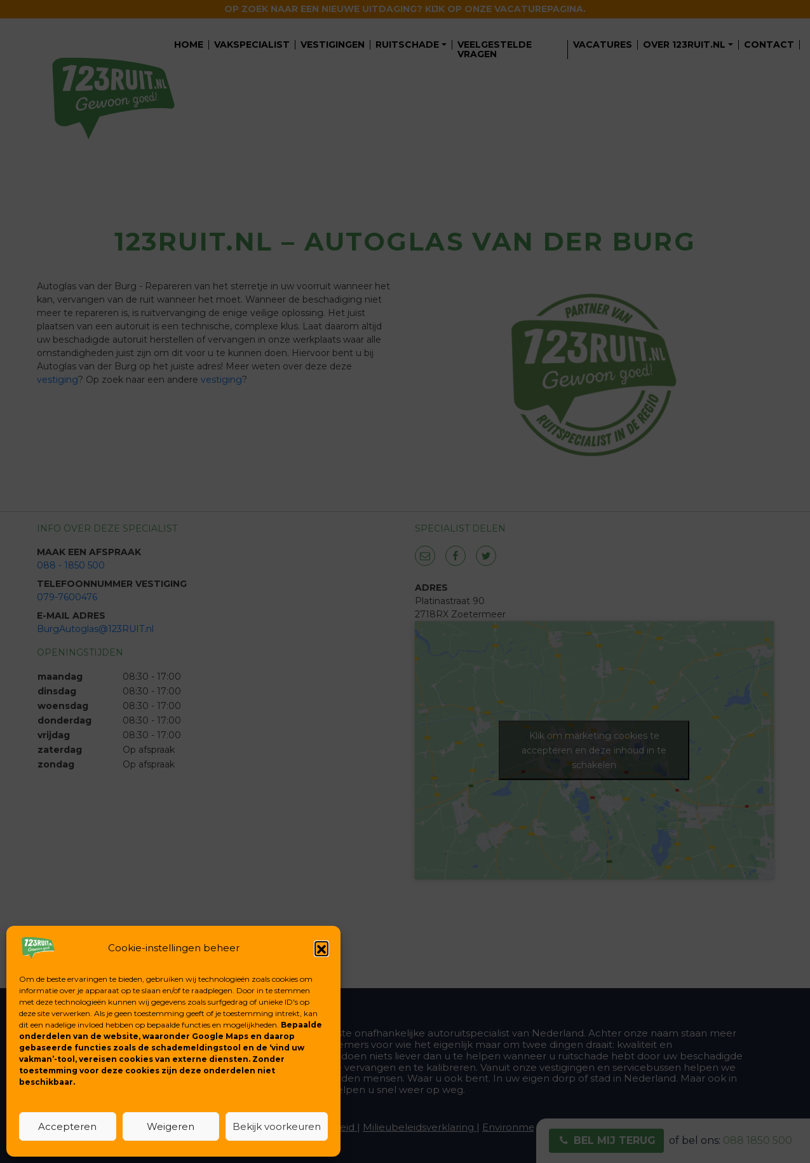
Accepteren (67, 1126)
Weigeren (170, 1126)
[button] (321, 948)
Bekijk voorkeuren (277, 1126)
